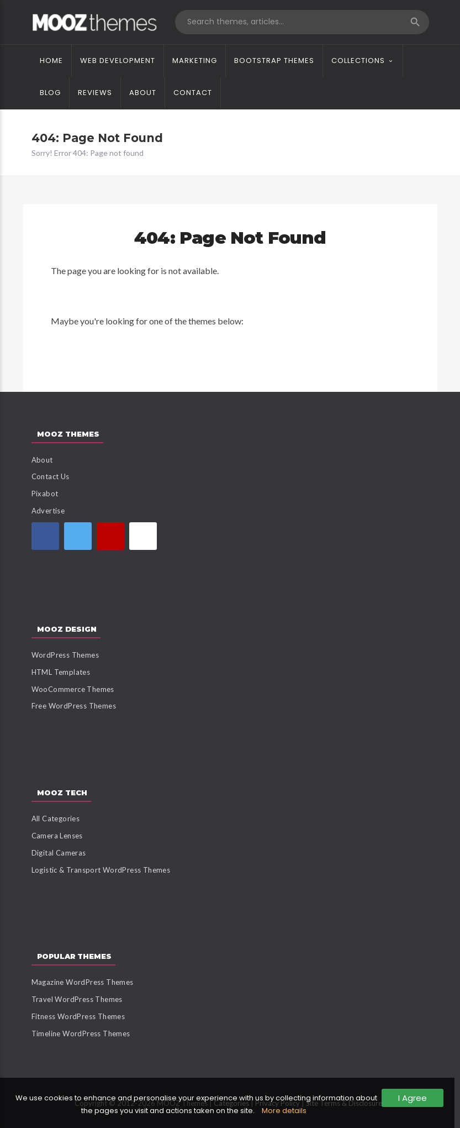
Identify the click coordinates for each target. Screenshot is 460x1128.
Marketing (194, 60)
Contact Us (50, 476)
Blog (50, 92)
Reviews (95, 92)
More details (284, 1110)
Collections (358, 60)
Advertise (48, 510)
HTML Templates (61, 672)
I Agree (412, 1098)
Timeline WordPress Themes (80, 1033)
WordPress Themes (65, 654)
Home (51, 60)
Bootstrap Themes (274, 60)
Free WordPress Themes (73, 705)
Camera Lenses (57, 835)
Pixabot (45, 493)
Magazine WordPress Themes (82, 982)
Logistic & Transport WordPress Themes (101, 869)
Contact (192, 92)
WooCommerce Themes (72, 689)
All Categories (55, 818)
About (142, 92)
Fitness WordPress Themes (78, 1016)
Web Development (117, 60)
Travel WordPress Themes (77, 999)
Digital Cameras (58, 852)
